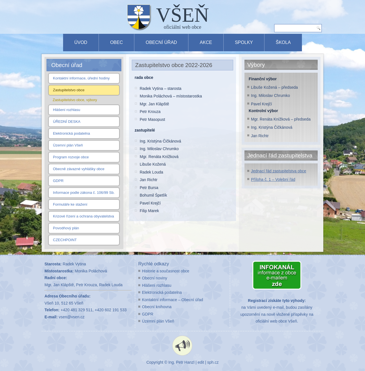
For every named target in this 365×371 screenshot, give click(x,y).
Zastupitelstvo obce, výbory (75, 100)
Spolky (244, 42)
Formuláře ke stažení (70, 204)
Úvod (80, 42)
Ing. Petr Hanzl (181, 362)
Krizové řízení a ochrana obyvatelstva (83, 216)
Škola (283, 42)
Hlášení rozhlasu (66, 110)
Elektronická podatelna (71, 133)
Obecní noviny (154, 278)
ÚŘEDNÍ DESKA (67, 121)
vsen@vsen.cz (71, 317)
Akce (206, 42)
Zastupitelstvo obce (68, 90)
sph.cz (213, 362)
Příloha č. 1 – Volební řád (273, 179)
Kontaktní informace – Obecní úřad (172, 299)
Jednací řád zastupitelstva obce (278, 171)
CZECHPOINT (65, 240)
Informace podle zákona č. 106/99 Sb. (84, 192)
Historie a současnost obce (165, 271)
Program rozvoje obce (71, 157)
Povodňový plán (66, 228)
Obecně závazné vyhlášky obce (78, 169)
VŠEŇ (182, 15)
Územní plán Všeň (68, 145)
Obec (116, 42)
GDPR (58, 181)
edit (201, 362)
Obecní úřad (161, 42)
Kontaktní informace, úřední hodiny (81, 78)
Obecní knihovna (157, 307)
